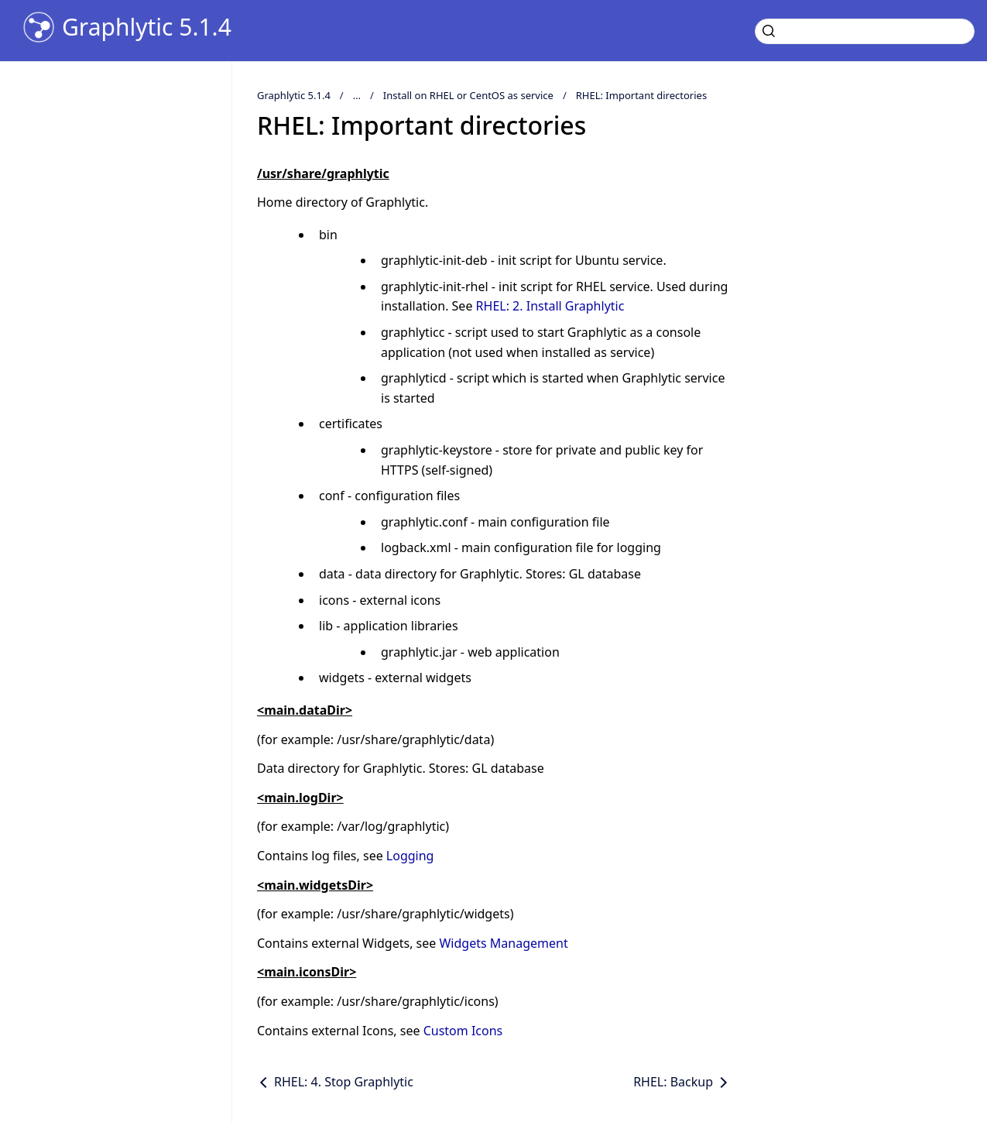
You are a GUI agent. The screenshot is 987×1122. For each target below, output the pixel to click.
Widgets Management (503, 943)
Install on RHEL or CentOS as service (468, 95)
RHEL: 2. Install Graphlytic (550, 305)
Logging (410, 855)
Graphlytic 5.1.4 (146, 27)
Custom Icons (463, 1030)
